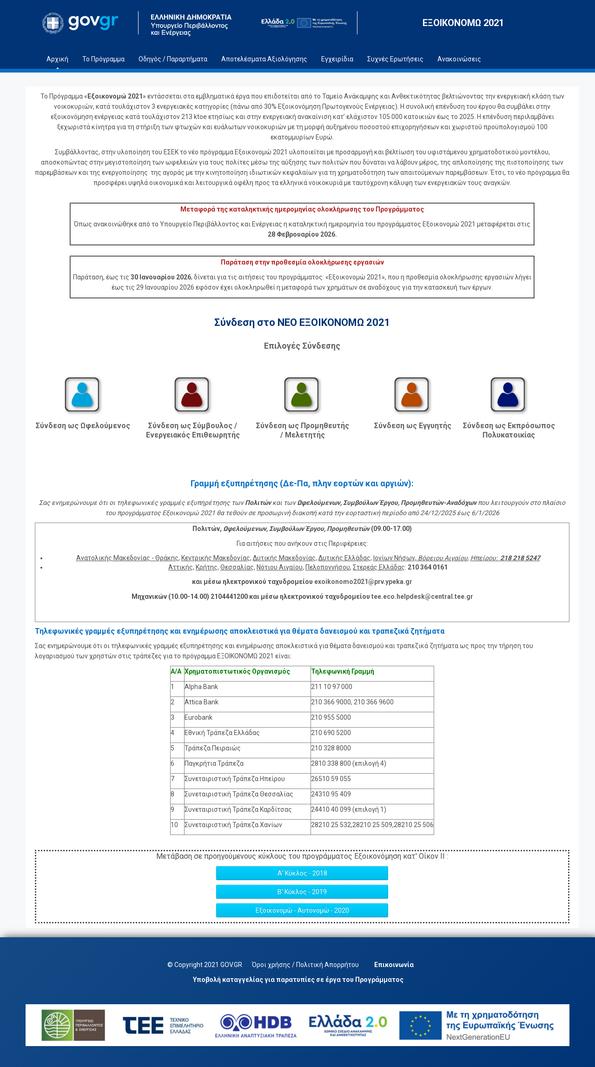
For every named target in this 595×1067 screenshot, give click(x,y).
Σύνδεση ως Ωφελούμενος (83, 425)
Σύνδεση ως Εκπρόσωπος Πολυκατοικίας (509, 430)
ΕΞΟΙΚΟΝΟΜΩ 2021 (463, 22)
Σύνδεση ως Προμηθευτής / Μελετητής (302, 430)
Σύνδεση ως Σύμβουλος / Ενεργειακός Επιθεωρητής (193, 430)
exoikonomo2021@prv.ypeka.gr (363, 581)
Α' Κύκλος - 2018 (302, 873)
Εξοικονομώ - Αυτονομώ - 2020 (302, 910)
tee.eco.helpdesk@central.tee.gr (422, 596)
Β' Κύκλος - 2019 (302, 891)
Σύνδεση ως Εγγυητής (412, 425)
